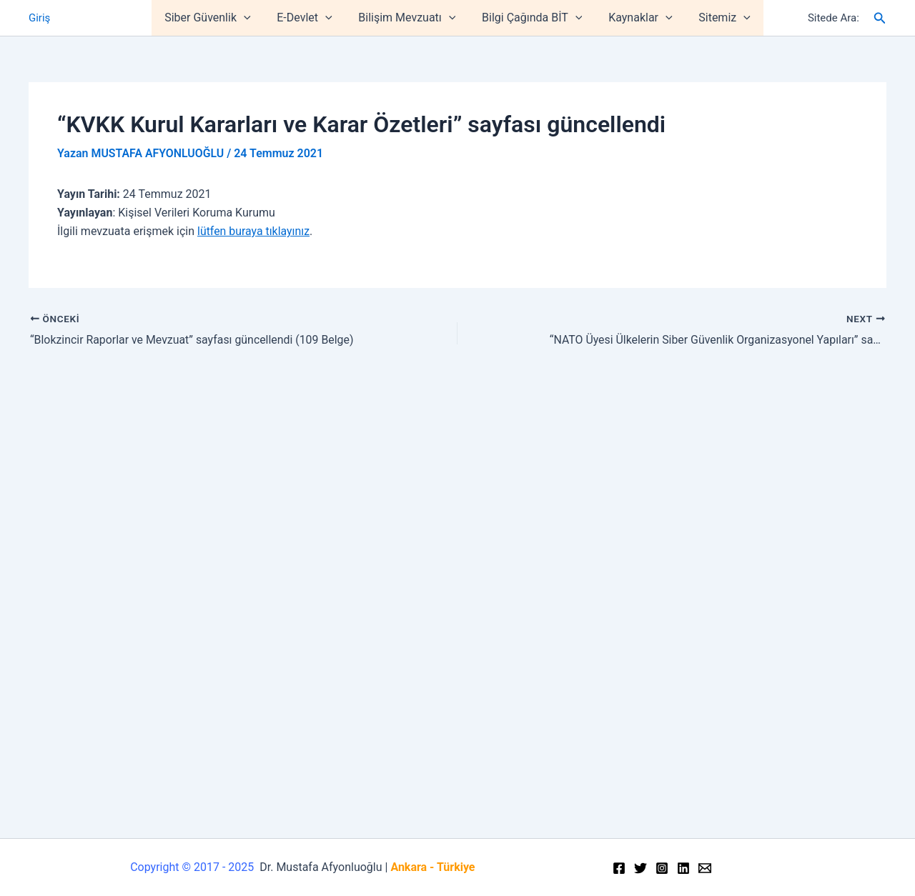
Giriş (39, 17)
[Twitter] (640, 868)
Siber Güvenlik (216, 18)
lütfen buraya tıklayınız (253, 231)
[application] (252, 18)
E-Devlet (309, 18)
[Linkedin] (683, 868)
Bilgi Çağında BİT (530, 18)
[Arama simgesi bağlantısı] (880, 18)
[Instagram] (662, 868)
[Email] (704, 868)
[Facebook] (619, 868)
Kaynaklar (635, 18)
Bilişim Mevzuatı (409, 18)
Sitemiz (717, 18)
